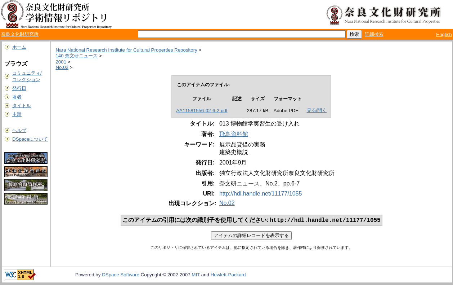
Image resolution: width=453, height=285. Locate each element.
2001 (60, 62)
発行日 (19, 88)
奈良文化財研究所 (20, 34)
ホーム (19, 47)
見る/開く (317, 110)
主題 (17, 114)
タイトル (21, 105)
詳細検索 (374, 34)
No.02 (61, 67)
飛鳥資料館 (233, 134)
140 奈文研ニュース (76, 55)
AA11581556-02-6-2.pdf (201, 110)
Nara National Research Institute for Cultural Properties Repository (126, 50)
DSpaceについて (30, 139)
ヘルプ (19, 130)
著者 (17, 97)
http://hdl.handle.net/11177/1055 (260, 193)
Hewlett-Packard (228, 275)
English (444, 34)
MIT (196, 275)
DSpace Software (120, 275)
